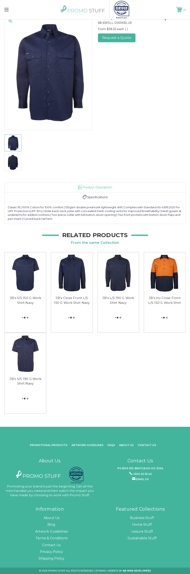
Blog (51, 525)
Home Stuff (142, 525)
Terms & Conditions (51, 538)
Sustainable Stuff (142, 538)
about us (126, 445)
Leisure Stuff (142, 531)
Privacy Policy (51, 552)
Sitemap (100, 570)
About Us (51, 518)
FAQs (111, 445)
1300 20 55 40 (142, 474)
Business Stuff (142, 518)
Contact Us (147, 445)
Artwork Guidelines (87, 445)
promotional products (48, 445)
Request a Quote (116, 38)
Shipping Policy (51, 558)
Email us (142, 479)
